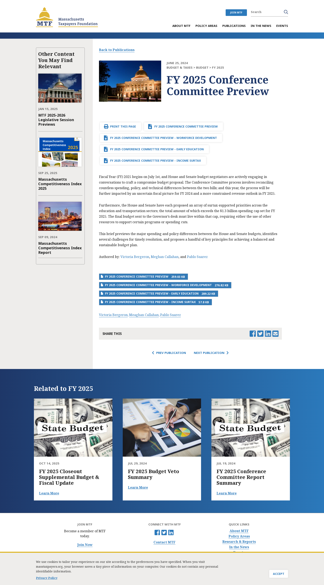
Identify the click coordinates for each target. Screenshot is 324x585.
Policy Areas (239, 536)
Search (286, 12)
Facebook (157, 532)
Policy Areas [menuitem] (206, 26)
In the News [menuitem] (261, 26)
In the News (239, 547)
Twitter (164, 532)
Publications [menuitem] (234, 26)
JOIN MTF (236, 12)
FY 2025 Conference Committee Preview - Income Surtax (155, 160)
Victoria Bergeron (134, 256)
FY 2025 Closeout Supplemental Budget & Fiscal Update (69, 477)
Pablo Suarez (197, 256)
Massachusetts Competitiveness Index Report (60, 248)
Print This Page (123, 126)
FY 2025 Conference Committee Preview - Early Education (157, 149)
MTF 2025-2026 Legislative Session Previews (56, 120)
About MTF (239, 531)
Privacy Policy (46, 578)
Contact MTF (164, 542)
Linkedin (171, 532)
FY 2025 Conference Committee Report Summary (241, 477)
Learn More (49, 493)
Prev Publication (171, 353)
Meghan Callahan (165, 256)
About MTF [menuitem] (181, 26)
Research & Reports (239, 542)
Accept (278, 574)
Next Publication (209, 353)
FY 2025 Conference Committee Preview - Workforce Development (163, 138)
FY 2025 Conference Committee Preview (186, 126)
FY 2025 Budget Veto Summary (153, 474)
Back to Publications (117, 50)
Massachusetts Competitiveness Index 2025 (60, 184)
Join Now (85, 545)
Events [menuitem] (282, 26)
